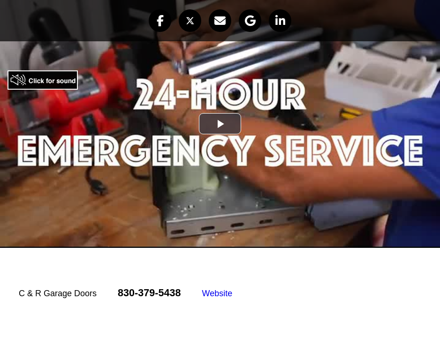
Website (217, 293)
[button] (160, 20)
